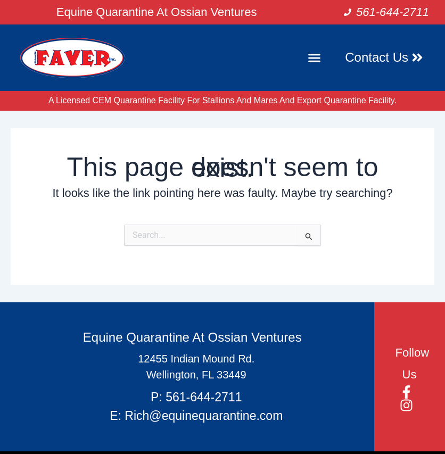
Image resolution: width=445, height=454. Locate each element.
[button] (314, 58)
